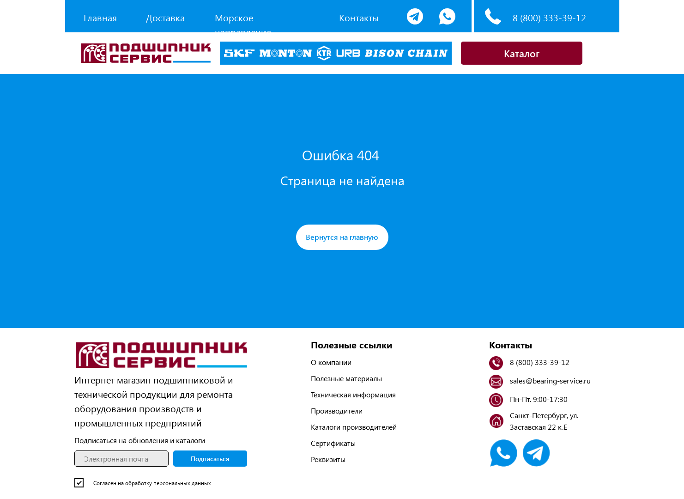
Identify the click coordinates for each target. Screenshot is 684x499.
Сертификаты (333, 443)
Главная (100, 17)
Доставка (165, 17)
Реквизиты (328, 459)
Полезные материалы (346, 378)
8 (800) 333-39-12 (549, 17)
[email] (121, 458)
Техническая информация (353, 394)
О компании (331, 362)
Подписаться (210, 458)
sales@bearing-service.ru (550, 380)
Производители (337, 410)
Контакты (359, 17)
